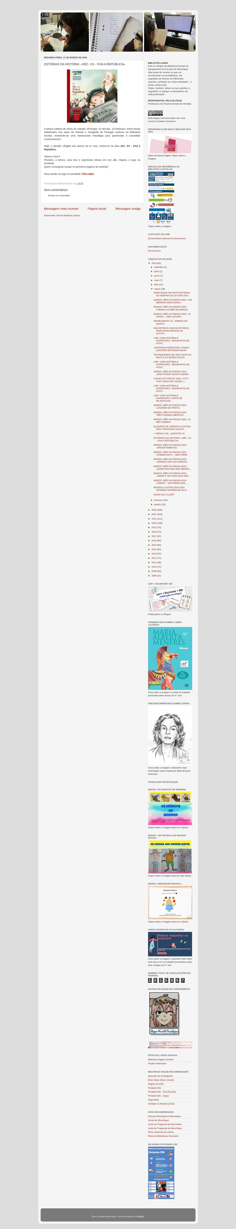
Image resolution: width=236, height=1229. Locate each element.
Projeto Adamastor (157, 1063)
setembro (159, 267)
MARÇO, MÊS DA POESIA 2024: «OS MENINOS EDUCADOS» (173, 301)
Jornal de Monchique (158, 1120)
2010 (154, 567)
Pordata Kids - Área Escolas (162, 1092)
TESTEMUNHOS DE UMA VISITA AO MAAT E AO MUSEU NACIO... (172, 356)
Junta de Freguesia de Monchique (165, 1128)
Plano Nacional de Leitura (161, 1132)
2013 (154, 553)
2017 (154, 536)
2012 (154, 558)
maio (157, 280)
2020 (154, 523)
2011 (154, 562)
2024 (154, 263)
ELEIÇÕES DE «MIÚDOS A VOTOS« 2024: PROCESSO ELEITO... (172, 427)
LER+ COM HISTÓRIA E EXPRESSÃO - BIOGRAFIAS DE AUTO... (171, 341)
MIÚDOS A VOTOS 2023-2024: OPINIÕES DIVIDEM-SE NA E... (171, 488)
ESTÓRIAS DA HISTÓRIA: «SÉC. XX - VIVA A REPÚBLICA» (172, 439)
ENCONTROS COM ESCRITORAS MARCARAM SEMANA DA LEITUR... (171, 331)
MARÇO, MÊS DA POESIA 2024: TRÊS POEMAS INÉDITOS (170, 413)
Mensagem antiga (127, 208)
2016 (154, 540)
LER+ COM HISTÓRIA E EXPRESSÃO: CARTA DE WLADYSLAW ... (168, 398)
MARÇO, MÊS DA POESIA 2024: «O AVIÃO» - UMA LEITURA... (172, 315)
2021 (154, 518)
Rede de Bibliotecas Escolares (163, 1136)
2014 (154, 549)
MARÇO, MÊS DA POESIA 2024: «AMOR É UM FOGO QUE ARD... (172, 474)
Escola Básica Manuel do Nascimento (167, 238)
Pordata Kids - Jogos (158, 1096)
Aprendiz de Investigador (160, 1076)
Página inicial (97, 208)
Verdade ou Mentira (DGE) (161, 1104)
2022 (154, 514)
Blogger (140, 1216)
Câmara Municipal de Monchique (164, 1116)
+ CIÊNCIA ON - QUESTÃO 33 (169, 433)
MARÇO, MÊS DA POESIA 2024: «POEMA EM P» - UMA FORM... (171, 453)
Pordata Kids (154, 1088)
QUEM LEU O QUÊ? (164, 494)
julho (157, 271)
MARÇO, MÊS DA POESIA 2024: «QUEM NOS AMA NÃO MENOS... (172, 467)
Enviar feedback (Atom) (68, 215)
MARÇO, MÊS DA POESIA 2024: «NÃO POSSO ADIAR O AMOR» (171, 372)
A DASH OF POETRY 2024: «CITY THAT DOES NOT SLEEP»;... (171, 379)
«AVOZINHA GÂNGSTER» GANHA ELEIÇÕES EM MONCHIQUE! (171, 349)
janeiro (158, 504)
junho (157, 275)
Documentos (154, 250)
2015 (154, 545)
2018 (154, 532)
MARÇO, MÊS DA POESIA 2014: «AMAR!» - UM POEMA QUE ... (171, 481)
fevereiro (159, 500)
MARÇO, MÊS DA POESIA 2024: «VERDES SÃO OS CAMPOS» (170, 460)
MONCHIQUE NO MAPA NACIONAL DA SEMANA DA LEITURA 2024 (172, 294)
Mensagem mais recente (61, 208)
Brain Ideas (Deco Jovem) (161, 1080)
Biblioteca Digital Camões (161, 1059)
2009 (154, 571)
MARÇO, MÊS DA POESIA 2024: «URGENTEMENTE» (170, 446)
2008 (154, 575)
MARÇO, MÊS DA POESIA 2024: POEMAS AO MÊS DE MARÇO (171, 308)
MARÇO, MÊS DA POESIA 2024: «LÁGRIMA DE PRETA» (170, 406)
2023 (154, 510)
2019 (154, 527)
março (157, 289)
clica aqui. (87, 173)
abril (156, 284)
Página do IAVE (156, 1084)
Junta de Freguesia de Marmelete (165, 1124)
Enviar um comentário (59, 195)
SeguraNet (153, 1100)
